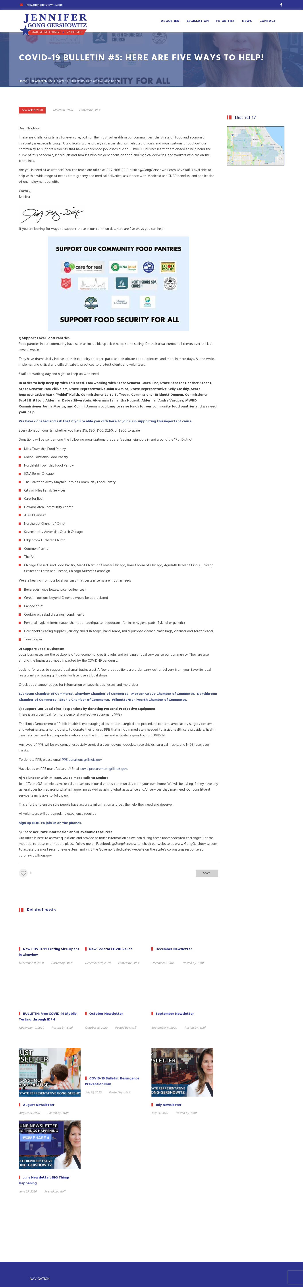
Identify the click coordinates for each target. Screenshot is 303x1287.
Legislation (198, 21)
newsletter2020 (32, 110)
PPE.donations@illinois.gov (82, 760)
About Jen (170, 21)
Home (37, 1209)
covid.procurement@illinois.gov (103, 769)
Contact (267, 21)
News (247, 21)
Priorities (225, 21)
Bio (35, 1231)
